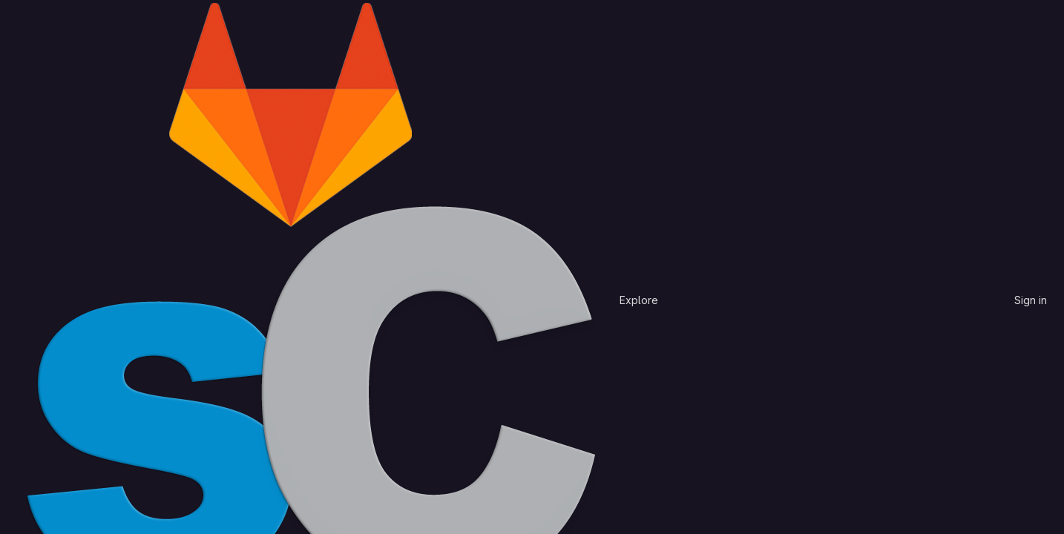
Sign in (1030, 300)
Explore (639, 300)
